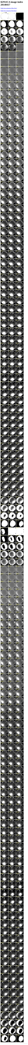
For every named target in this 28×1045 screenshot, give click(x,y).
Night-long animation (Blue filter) (9, 8)
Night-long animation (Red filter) (9, 10)
